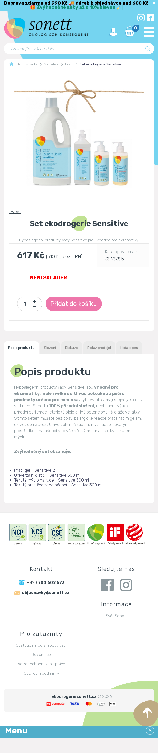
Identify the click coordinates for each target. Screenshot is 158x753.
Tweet (15, 211)
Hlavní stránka (23, 64)
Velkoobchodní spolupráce (41, 679)
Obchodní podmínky (41, 688)
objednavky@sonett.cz (45, 608)
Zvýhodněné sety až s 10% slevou (76, 7)
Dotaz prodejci (120, 348)
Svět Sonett (116, 631)
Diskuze (86, 348)
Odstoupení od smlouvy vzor (41, 660)
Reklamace (41, 669)
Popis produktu (25, 348)
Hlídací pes (20, 362)
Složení (59, 348)
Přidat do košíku (79, 303)
